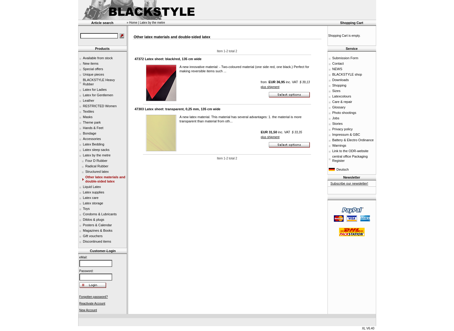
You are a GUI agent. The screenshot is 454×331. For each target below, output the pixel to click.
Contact (338, 63)
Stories (337, 123)
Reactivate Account (92, 303)
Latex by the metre (97, 155)
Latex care (91, 198)
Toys (86, 208)
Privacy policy (342, 129)
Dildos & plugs (93, 219)
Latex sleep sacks (96, 150)
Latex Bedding (93, 144)
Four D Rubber (96, 160)
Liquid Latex (92, 187)
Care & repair (342, 102)
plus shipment (270, 87)
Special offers (93, 69)
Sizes (336, 91)
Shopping (339, 85)
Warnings (339, 145)
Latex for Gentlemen (98, 95)
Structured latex (97, 171)
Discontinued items (97, 241)
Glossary (338, 107)
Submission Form (345, 58)
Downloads (340, 80)
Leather (88, 100)
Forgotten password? (93, 297)
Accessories (92, 139)
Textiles (88, 111)
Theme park (92, 122)
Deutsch (343, 169)
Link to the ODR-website (350, 151)
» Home (132, 22)
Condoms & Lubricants (100, 214)
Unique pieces (93, 74)
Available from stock (98, 58)
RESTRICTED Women (100, 106)
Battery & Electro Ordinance (353, 140)
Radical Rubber (97, 166)
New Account (88, 310)
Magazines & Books (98, 230)
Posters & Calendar (97, 225)
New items (91, 63)
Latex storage (93, 203)
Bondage (89, 133)
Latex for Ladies (95, 89)
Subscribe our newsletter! (349, 183)
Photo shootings (344, 112)
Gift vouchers (93, 236)
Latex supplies (93, 192)
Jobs (335, 118)
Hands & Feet (93, 128)
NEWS (337, 69)
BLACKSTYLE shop (347, 74)
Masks (88, 117)
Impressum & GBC (346, 134)
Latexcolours (341, 96)
